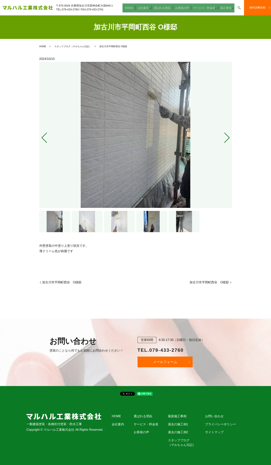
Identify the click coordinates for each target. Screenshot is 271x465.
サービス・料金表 (203, 9)
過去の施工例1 (178, 424)
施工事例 (225, 9)
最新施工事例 (177, 416)
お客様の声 (182, 9)
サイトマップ (214, 432)
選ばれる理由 (164, 9)
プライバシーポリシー (220, 424)
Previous (41, 136)
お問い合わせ (214, 416)
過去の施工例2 (178, 432)
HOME (132, 9)
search (239, 10)
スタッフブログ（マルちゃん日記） (72, 46)
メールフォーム (165, 362)
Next (230, 136)
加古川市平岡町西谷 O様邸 (61, 282)
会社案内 (145, 9)
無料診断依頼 (257, 7)
